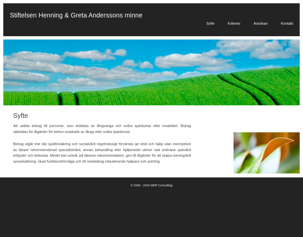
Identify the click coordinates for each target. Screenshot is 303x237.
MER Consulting (161, 185)
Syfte (210, 23)
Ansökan (261, 23)
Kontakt (287, 23)
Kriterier (234, 23)
